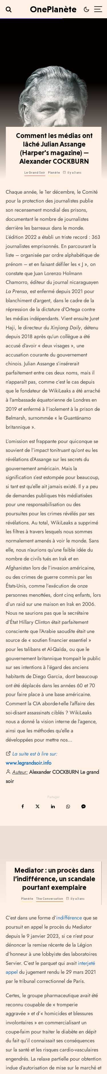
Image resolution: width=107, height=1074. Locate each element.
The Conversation (49, 922)
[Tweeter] (37, 806)
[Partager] (22, 806)
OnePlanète (53, 9)
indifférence (69, 941)
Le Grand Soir (34, 173)
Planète (54, 173)
